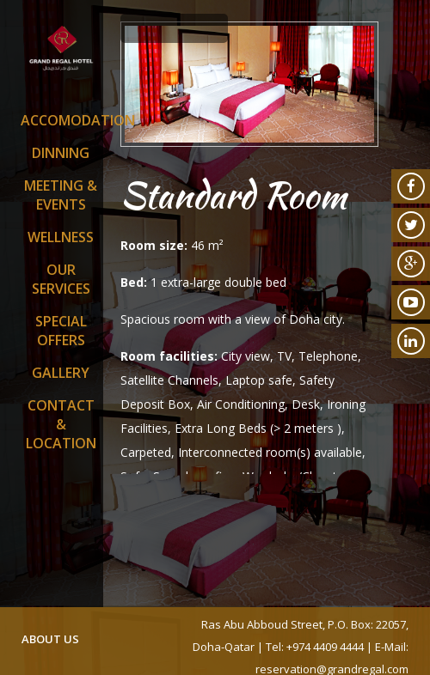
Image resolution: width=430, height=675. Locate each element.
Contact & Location (61, 424)
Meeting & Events (60, 195)
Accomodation (61, 120)
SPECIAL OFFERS (61, 331)
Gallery (60, 372)
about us (50, 639)
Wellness (61, 237)
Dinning (60, 152)
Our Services (61, 279)
